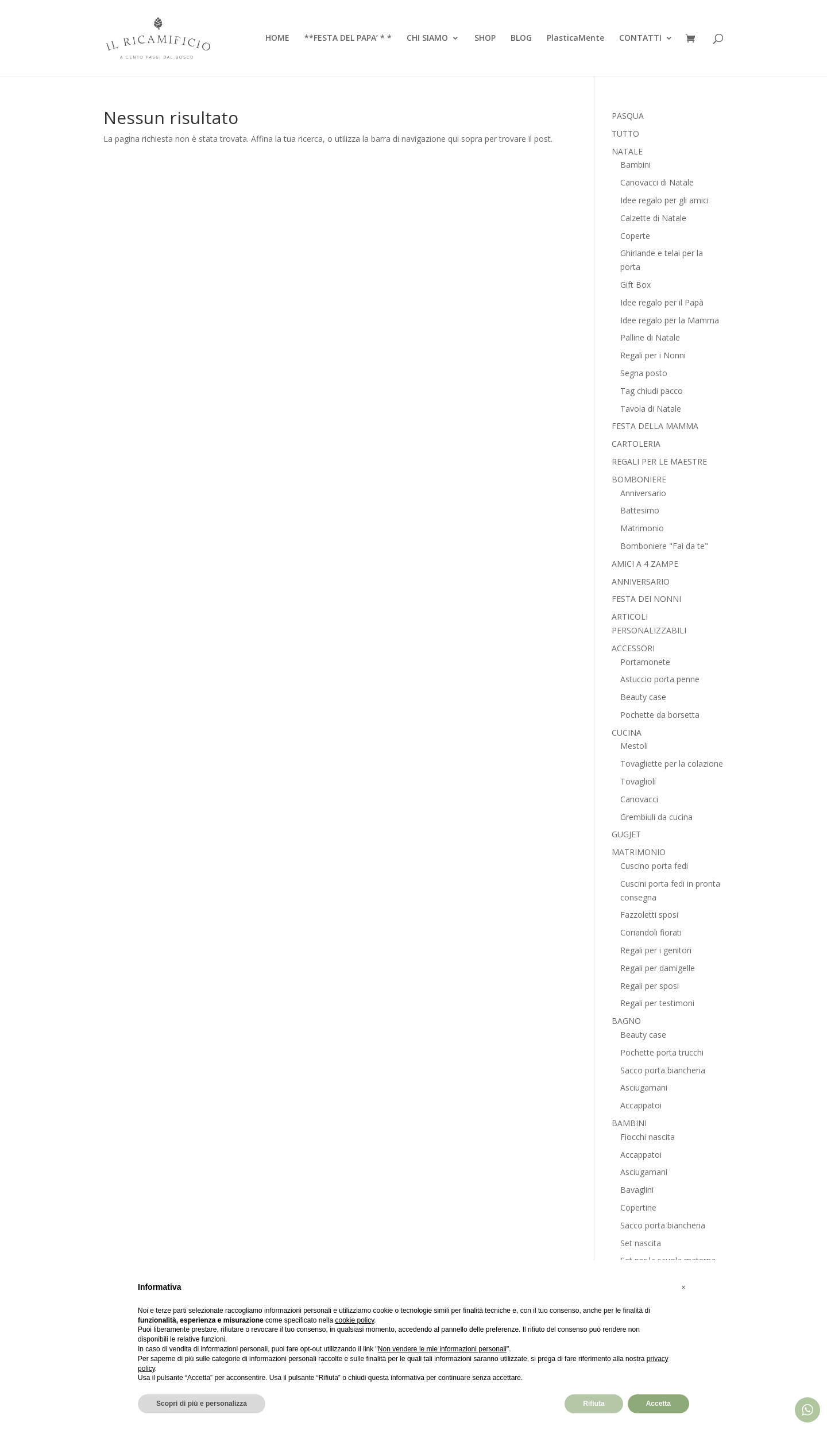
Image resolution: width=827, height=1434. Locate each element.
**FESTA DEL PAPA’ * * (348, 38)
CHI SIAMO (427, 38)
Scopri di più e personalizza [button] (201, 1404)
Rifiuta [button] (593, 1404)
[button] (683, 1287)
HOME (277, 38)
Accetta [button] (658, 1404)
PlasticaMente (575, 38)
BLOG (521, 38)
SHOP (485, 38)
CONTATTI (640, 38)
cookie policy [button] (354, 1320)
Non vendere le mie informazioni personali (442, 1349)
